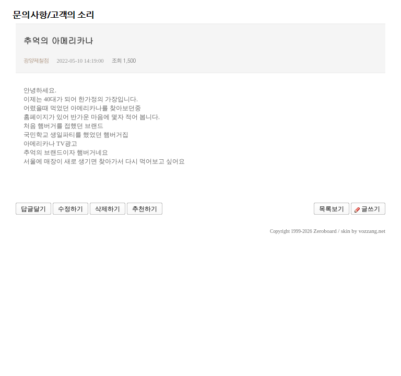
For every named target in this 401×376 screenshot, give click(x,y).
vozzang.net (372, 231)
